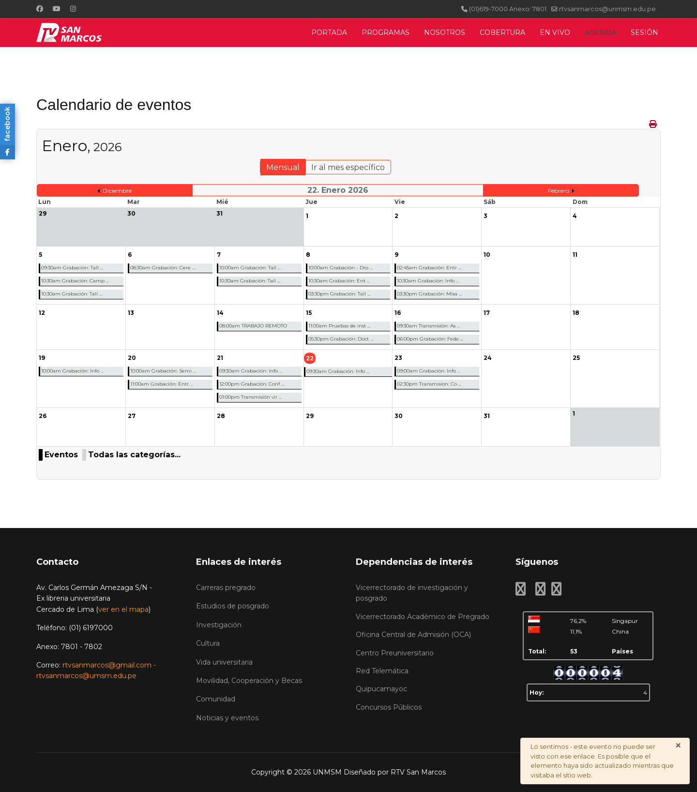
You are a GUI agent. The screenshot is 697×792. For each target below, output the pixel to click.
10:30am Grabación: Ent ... (339, 281)
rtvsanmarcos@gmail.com (107, 665)
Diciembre (117, 190)
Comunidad (215, 699)
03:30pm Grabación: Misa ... (429, 294)
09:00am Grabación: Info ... (428, 371)
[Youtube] (57, 8)
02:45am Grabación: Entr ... (429, 267)
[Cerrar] (678, 745)
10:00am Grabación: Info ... (72, 371)
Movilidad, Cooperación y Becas (249, 680)
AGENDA (600, 32)
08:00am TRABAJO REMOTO (253, 326)
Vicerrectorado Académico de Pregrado (422, 616)
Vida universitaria (224, 662)
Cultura (208, 643)
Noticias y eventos (227, 718)
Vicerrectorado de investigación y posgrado (412, 593)
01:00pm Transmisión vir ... (250, 397)
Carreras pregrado (226, 587)
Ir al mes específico (348, 167)
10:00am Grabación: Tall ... (250, 267)
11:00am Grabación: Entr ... (161, 384)
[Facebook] (39, 8)
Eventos (61, 454)
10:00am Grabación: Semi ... (163, 371)
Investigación (219, 625)
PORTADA (329, 32)
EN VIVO (555, 32)
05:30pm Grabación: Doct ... (340, 339)
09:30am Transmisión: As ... (428, 326)
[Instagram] (73, 8)
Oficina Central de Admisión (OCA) (413, 634)
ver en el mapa (123, 609)
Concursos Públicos (389, 707)
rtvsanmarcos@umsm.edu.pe (86, 675)
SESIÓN (644, 32)
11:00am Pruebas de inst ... (339, 326)
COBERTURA (502, 32)
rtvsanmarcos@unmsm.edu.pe (607, 9)
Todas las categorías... (134, 454)
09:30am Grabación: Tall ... (72, 267)
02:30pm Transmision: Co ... (429, 384)
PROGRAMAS (385, 32)
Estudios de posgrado (232, 606)
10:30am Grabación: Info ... (428, 281)
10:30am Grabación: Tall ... (71, 294)
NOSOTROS (444, 32)
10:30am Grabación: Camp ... (75, 281)
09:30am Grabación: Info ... (250, 371)
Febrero (558, 190)
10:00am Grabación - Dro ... (340, 267)
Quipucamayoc (381, 688)
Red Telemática (382, 671)
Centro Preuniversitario (395, 653)
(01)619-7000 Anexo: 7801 (507, 9)
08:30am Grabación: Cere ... (162, 267)
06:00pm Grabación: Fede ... (430, 339)
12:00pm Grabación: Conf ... (251, 384)
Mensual (283, 167)
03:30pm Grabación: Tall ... (339, 294)
